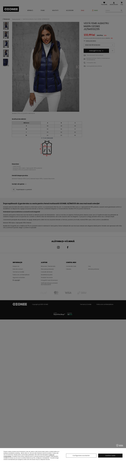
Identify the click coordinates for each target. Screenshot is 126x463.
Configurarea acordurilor (81, 455)
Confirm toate (110, 455)
